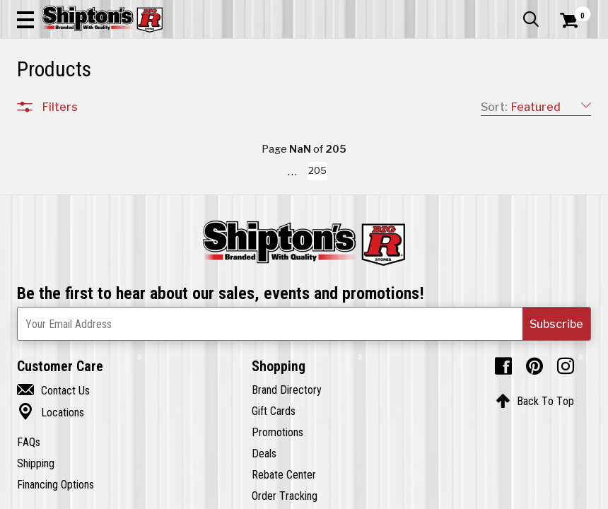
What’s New (512, 11)
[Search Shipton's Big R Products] (333, 51)
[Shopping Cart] (567, 39)
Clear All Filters (49, 150)
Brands (59, 388)
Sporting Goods (524, 103)
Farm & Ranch (214, 103)
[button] (379, 51)
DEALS (575, 104)
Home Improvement (337, 103)
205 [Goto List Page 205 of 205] (461, 495)
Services (571, 11)
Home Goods (270, 103)
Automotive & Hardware (139, 103)
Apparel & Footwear (52, 103)
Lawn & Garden (408, 103)
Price (54, 417)
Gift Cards (450, 11)
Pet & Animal (465, 103)
